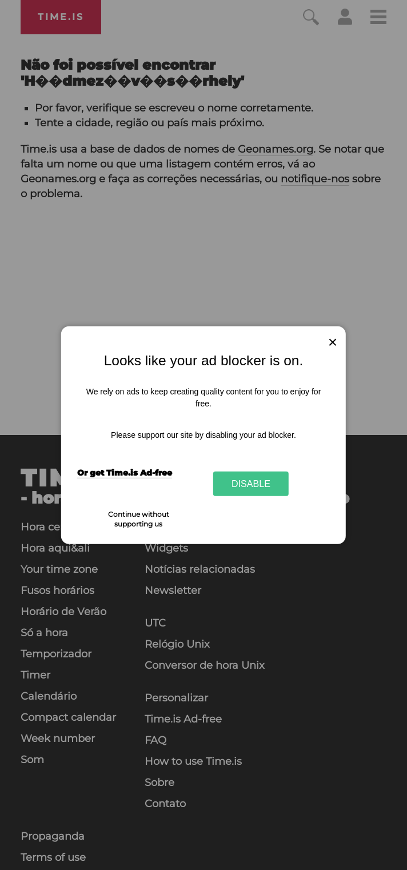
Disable (251, 483)
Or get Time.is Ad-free (124, 473)
